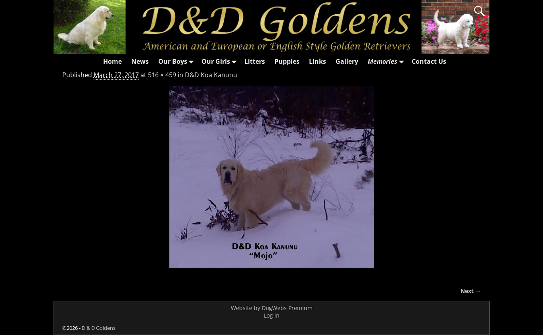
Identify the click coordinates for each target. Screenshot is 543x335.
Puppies (286, 61)
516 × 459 (162, 74)
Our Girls (220, 62)
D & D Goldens (98, 327)
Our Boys (177, 62)
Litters (254, 61)
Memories (387, 62)
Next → (470, 291)
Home (112, 61)
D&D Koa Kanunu (211, 74)
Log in (272, 315)
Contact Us (429, 61)
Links (317, 61)
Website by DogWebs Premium (272, 308)
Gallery (347, 61)
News (140, 61)
